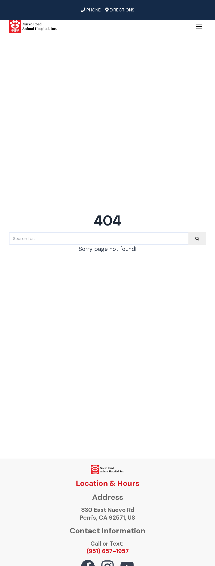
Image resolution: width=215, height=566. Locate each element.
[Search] (98, 238)
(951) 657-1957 (108, 551)
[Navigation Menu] (199, 26)
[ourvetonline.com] (33, 26)
